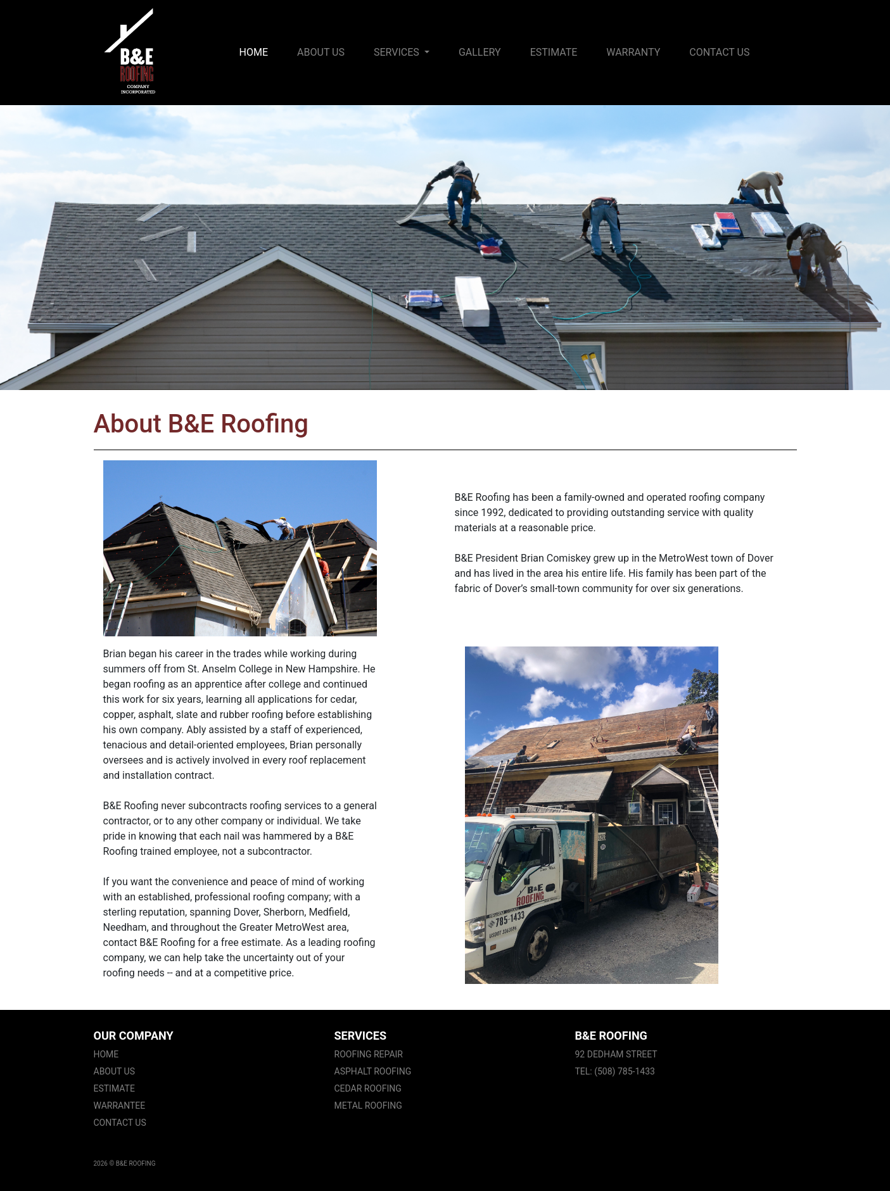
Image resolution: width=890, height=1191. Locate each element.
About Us (321, 52)
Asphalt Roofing (373, 1071)
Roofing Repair (368, 1054)
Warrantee (120, 1105)
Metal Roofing (368, 1105)
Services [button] (398, 52)
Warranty (633, 52)
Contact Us (719, 52)
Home (256, 51)
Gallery (480, 52)
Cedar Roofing (368, 1088)
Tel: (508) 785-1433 (615, 1071)
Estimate (554, 52)
